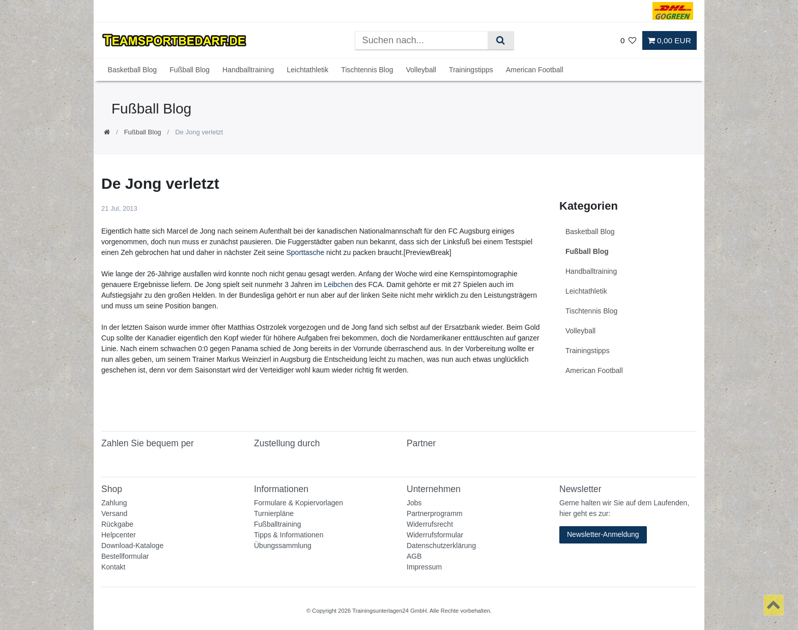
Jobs (414, 503)
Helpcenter (118, 535)
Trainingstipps (471, 70)
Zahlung (114, 503)
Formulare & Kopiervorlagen (298, 503)
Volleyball (421, 70)
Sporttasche (305, 252)
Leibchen (338, 284)
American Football (534, 70)
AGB (414, 556)
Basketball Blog (132, 70)
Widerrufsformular (435, 535)
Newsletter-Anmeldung (603, 534)
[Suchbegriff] (421, 40)
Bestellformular (125, 556)
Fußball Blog (189, 70)
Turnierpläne (274, 513)
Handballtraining (248, 70)
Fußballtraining (277, 524)
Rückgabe (117, 524)
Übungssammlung (282, 545)
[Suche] (501, 40)
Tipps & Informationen (288, 535)
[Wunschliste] (628, 40)
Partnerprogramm (435, 513)
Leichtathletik (307, 70)
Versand (114, 513)
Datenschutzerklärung (441, 545)
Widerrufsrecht (430, 524)
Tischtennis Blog (367, 70)
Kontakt (113, 567)
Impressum (424, 567)
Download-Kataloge (132, 545)
